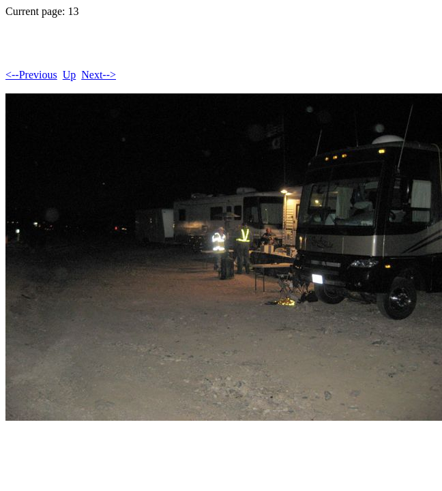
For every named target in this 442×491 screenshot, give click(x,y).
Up (69, 74)
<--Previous (31, 74)
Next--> (98, 74)
